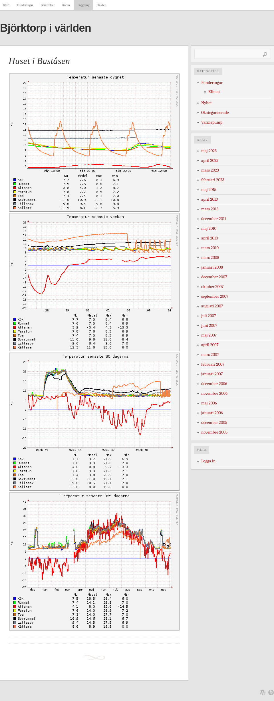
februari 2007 (212, 364)
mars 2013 (209, 209)
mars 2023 (210, 170)
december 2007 (214, 277)
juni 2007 (209, 325)
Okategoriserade (215, 112)
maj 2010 (208, 228)
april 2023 (209, 160)
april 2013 (209, 199)
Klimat (214, 91)
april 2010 (209, 238)
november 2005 (214, 432)
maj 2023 (209, 150)
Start (6, 5)
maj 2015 (208, 189)
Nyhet (206, 102)
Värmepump (211, 122)
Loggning (83, 5)
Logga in (208, 461)
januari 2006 (212, 412)
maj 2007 (209, 335)
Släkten (101, 5)
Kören (66, 5)
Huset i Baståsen (39, 61)
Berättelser (48, 5)
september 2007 (214, 296)
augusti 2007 (212, 306)
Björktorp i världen (45, 28)
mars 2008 (210, 257)
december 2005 (214, 422)
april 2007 (210, 345)
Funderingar (25, 5)
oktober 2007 (212, 286)
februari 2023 (212, 180)
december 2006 (214, 383)
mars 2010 (210, 247)
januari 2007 (212, 374)
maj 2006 (209, 403)
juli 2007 (208, 315)
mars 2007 (210, 354)
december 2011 (213, 218)
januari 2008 (212, 267)
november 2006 (214, 393)
